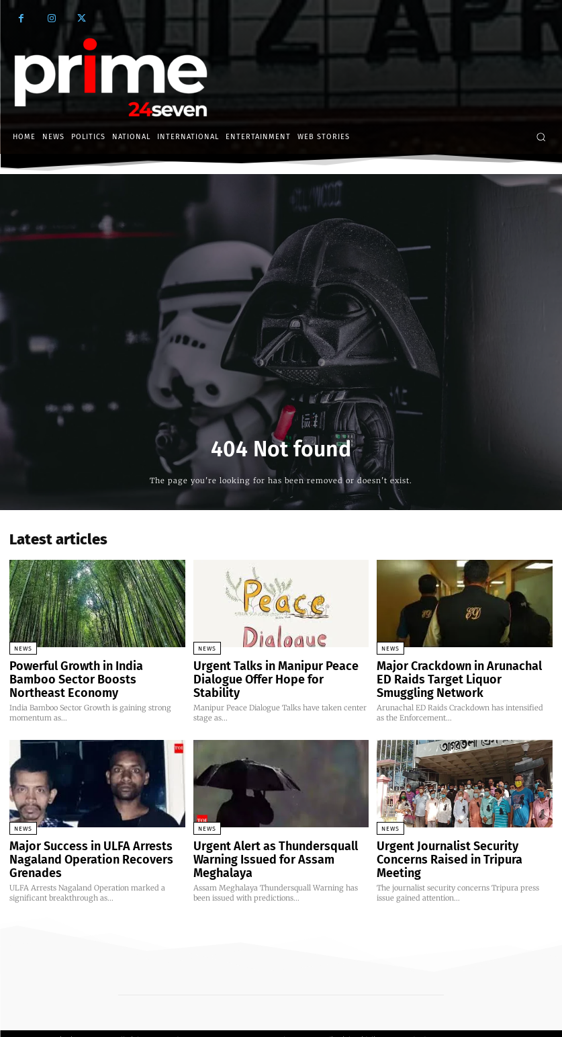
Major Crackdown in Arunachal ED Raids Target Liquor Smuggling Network (454, 676)
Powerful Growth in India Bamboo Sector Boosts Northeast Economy (88, 671)
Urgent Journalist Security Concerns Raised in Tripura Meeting (459, 845)
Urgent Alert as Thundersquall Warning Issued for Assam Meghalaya (278, 845)
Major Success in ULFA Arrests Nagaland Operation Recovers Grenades (77, 850)
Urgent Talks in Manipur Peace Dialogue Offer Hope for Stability (268, 671)
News (23, 648)
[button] (541, 137)
